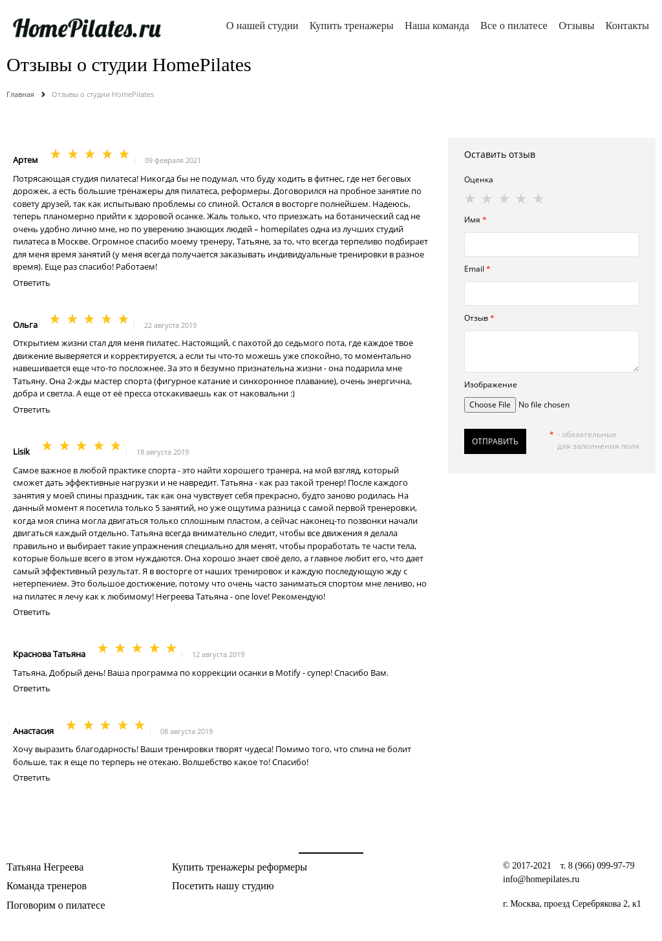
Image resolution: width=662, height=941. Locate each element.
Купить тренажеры (352, 25)
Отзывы (576, 25)
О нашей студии (262, 25)
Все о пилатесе (514, 25)
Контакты (627, 25)
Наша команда (437, 25)
